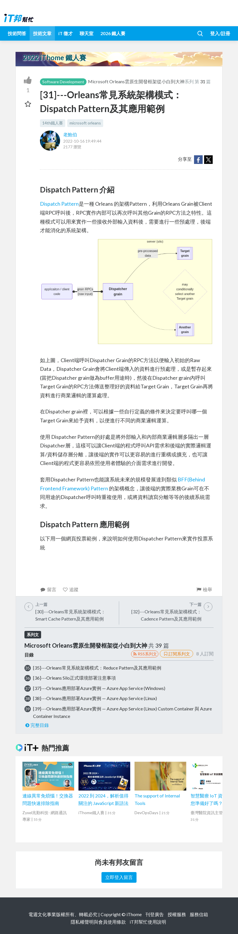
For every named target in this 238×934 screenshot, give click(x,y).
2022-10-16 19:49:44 (82, 141)
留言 (48, 589)
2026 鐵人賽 (112, 33)
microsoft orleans (85, 122)
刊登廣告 (154, 914)
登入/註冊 (220, 33)
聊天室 (86, 33)
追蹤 (70, 589)
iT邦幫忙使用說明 (148, 921)
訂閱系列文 (176, 653)
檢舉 (204, 589)
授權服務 (177, 914)
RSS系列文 (145, 653)
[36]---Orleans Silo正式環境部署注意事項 (74, 677)
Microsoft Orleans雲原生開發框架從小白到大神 (136, 81)
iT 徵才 (65, 33)
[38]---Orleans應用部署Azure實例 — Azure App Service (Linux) (95, 698)
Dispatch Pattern (59, 204)
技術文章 (42, 33)
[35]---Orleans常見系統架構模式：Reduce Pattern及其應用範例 (97, 667)
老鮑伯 (70, 134)
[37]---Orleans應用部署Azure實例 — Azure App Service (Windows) (99, 688)
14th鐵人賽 (52, 122)
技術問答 (17, 33)
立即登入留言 (119, 877)
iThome (134, 914)
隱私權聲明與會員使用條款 (98, 921)
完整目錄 (36, 725)
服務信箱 (199, 914)
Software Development (63, 81)
